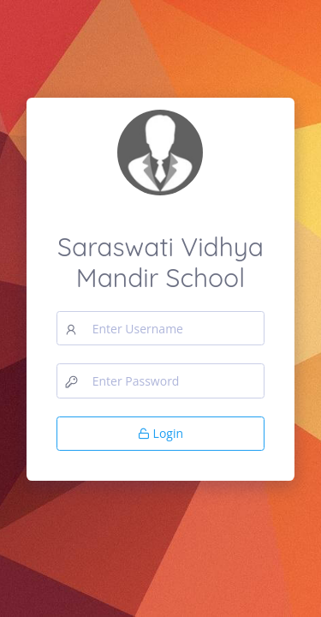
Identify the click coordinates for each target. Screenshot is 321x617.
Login (160, 433)
